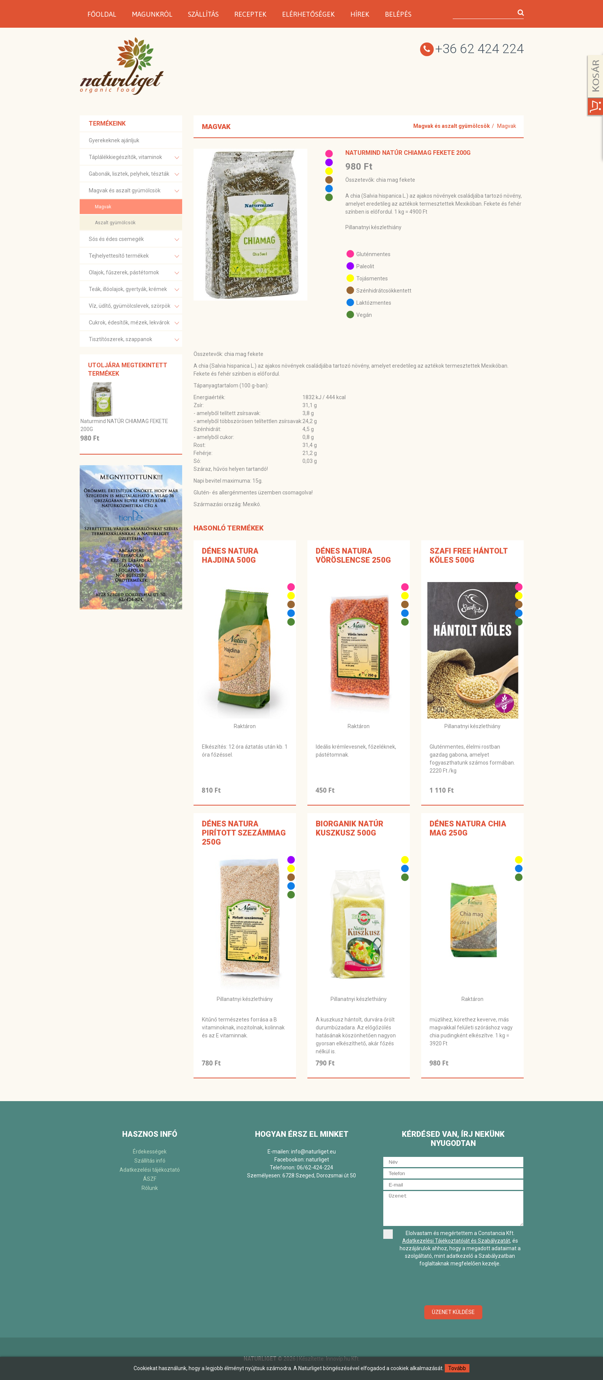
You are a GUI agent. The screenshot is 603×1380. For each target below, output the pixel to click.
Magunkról (152, 14)
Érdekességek (150, 1152)
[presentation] (453, 1286)
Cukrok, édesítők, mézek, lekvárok (134, 323)
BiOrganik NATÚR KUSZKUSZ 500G (349, 828)
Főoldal (101, 14)
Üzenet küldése (453, 1312)
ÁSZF (149, 1179)
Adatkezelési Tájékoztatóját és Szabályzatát (456, 1241)
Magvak (103, 206)
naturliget (317, 1160)
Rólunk (150, 1188)
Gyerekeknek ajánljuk (114, 140)
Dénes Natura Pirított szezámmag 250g (244, 833)
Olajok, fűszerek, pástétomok (134, 273)
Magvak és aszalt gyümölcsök (134, 191)
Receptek (250, 14)
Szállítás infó (149, 1161)
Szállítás (203, 14)
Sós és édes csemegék (134, 239)
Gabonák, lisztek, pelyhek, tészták (134, 174)
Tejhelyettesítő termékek (134, 256)
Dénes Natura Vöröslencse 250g (353, 555)
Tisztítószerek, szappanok (134, 339)
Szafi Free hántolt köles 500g (468, 555)
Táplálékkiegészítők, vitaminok (134, 157)
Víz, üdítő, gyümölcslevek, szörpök (134, 306)
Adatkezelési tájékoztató (150, 1170)
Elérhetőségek (308, 14)
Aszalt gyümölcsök (115, 222)
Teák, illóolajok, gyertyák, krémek (134, 289)
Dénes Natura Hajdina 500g (230, 555)
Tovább (457, 1368)
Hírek (359, 14)
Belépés (398, 14)
